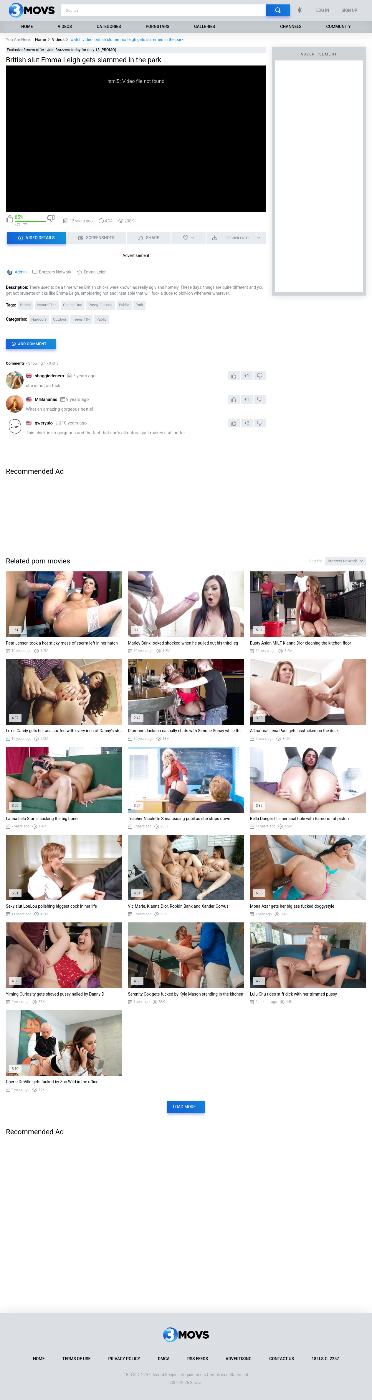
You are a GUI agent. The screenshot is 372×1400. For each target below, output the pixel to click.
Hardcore (39, 319)
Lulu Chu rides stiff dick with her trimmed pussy (293, 994)
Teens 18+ (81, 319)
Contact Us (281, 1358)
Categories (109, 26)
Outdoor (59, 319)
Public (124, 305)
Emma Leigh (95, 272)
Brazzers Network (55, 272)
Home (27, 26)
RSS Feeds (197, 1358)
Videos (65, 26)
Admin (21, 272)
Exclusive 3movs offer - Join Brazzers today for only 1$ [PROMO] (61, 49)
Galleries (204, 26)
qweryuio (44, 423)
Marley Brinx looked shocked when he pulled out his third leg (183, 643)
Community (338, 26)
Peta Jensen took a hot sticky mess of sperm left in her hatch (62, 643)
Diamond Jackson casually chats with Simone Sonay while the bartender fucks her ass (186, 730)
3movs (196, 1382)
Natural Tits (47, 305)
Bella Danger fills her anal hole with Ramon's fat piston (299, 818)
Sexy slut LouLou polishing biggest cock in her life (51, 906)
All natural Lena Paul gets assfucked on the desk (294, 730)
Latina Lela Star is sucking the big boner (42, 818)
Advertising (239, 1358)
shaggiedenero (49, 375)
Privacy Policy (124, 1358)
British (25, 305)
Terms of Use (76, 1358)
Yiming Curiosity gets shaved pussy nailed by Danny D (55, 994)
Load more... (186, 1106)
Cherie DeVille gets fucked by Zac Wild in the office (52, 1081)
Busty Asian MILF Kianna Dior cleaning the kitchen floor (300, 643)
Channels (290, 26)
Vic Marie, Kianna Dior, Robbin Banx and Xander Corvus (178, 906)
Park (139, 305)
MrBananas (46, 399)
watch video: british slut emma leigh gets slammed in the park (126, 39)
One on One (72, 305)
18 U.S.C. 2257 (325, 1358)
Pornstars (157, 26)
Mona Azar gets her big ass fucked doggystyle (292, 906)
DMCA (164, 1358)
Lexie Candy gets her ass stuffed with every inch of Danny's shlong (64, 730)
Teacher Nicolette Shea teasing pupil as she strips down (179, 818)
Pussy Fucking (101, 305)
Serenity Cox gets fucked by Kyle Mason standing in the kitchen (185, 994)
